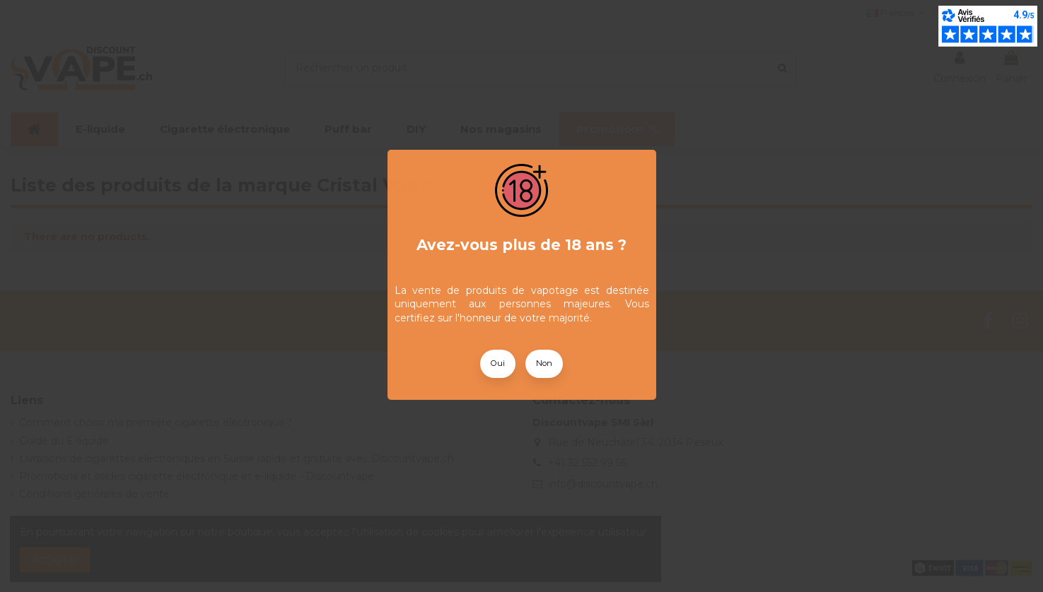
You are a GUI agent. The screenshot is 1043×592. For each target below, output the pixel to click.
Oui (498, 363)
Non (544, 363)
